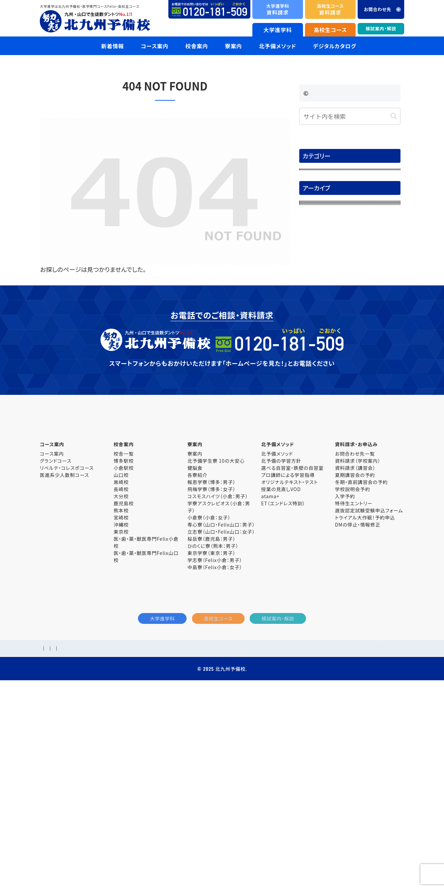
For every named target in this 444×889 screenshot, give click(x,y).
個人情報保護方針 (145, 850)
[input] (349, 116)
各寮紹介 (197, 665)
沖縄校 (121, 714)
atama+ (270, 686)
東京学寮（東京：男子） (211, 743)
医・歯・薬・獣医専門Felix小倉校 (146, 732)
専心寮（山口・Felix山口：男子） (221, 714)
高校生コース (330, 30)
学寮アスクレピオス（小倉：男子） (218, 697)
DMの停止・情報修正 (358, 714)
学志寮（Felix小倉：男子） (214, 750)
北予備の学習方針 (281, 650)
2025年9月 (315, 362)
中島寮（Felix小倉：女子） (214, 757)
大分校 (121, 686)
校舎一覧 (124, 643)
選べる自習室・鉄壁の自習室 (292, 658)
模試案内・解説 (381, 28)
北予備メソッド (277, 643)
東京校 (121, 721)
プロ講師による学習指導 (287, 665)
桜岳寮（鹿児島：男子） (211, 729)
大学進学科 (277, 30)
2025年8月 (315, 376)
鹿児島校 (124, 693)
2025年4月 (315, 433)
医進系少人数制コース (64, 665)
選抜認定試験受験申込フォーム (369, 700)
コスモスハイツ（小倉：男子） (217, 686)
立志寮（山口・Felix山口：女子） (221, 721)
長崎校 (121, 679)
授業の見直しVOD (281, 679)
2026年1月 (315, 319)
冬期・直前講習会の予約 (361, 672)
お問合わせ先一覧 (355, 643)
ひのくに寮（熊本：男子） (213, 736)
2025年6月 (315, 405)
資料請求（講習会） (355, 658)
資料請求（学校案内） (358, 650)
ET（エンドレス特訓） (283, 693)
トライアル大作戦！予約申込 (365, 707)
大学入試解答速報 (324, 204)
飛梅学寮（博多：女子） (211, 679)
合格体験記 (316, 189)
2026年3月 (315, 291)
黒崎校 (121, 672)
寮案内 (194, 643)
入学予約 (345, 686)
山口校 (121, 665)
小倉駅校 (124, 658)
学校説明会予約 (352, 679)
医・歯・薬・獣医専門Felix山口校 (146, 747)
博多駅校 (124, 650)
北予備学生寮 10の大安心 (216, 650)
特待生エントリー (353, 693)
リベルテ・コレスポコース (67, 658)
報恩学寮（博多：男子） (211, 672)
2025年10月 (317, 348)
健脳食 (194, 658)
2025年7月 (315, 390)
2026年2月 (315, 305)
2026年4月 (315, 277)
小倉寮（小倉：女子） (208, 707)
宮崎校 (121, 707)
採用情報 (75, 850)
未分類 (311, 232)
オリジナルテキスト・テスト (289, 672)
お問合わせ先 (105, 850)
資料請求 (277, 9)
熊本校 (121, 700)
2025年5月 (315, 419)
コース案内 (52, 643)
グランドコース (56, 650)
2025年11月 (317, 333)
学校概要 (50, 850)
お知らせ (313, 175)
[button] (393, 116)
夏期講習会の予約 (355, 665)
